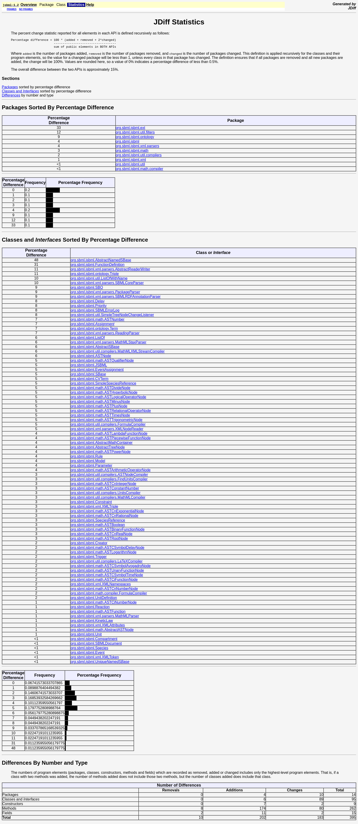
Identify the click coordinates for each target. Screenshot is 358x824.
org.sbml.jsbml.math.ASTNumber (97, 321)
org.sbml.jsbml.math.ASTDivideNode (100, 390)
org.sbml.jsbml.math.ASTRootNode (99, 540)
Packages (10, 89)
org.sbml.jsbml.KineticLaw (92, 623)
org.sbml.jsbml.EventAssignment (97, 372)
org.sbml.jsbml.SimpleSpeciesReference (103, 385)
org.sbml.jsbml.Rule (87, 458)
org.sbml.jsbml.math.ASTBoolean (98, 527)
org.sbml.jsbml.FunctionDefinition (97, 267)
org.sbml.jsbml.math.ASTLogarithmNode (103, 554)
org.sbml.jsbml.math (132, 152)
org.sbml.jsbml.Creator (89, 545)
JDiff (352, 8)
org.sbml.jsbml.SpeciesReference (98, 522)
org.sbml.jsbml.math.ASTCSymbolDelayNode (107, 550)
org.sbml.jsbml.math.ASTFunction (98, 613)
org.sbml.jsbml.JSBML (89, 367)
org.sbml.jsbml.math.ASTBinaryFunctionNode (108, 531)
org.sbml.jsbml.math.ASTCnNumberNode (104, 591)
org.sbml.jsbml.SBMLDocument (96, 645)
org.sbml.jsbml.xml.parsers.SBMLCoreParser (107, 285)
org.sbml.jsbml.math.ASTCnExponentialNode (107, 513)
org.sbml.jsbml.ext (130, 130)
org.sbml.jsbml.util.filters (135, 134)
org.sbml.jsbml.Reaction (90, 609)
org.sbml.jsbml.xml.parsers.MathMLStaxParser (108, 344)
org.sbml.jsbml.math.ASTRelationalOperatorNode (111, 413)
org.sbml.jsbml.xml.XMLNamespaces (101, 586)
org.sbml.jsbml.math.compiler (139, 171)
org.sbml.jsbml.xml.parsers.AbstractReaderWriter (110, 271)
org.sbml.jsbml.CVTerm (89, 381)
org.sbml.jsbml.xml (131, 162)
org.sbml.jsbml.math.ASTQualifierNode (102, 362)
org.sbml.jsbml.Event (88, 655)
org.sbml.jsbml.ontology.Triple (95, 276)
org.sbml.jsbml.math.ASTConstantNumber (105, 490)
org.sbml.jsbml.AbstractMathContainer (101, 445)
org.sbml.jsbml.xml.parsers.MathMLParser (105, 618)
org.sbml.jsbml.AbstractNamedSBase (101, 262)
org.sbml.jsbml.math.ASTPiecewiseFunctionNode (110, 440)
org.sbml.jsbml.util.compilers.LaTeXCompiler (106, 563)
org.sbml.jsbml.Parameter (91, 467)
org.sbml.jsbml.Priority (88, 308)
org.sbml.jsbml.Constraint (91, 504)
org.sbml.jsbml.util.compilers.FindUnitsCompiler (109, 481)
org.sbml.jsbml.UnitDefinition (94, 600)
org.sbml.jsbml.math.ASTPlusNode (99, 408)
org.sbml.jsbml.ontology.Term (94, 330)
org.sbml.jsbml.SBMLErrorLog (95, 312)
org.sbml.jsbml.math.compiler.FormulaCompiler (109, 595)
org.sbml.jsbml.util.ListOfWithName (99, 280)
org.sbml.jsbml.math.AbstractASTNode (102, 632)
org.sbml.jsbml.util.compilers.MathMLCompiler (108, 499)
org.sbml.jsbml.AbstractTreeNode (98, 449)
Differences (11, 97)
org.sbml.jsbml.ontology (135, 139)
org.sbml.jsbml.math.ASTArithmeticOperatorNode (110, 472)
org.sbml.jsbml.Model (88, 463)
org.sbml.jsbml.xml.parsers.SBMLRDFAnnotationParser (116, 299)
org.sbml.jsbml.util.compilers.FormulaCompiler (108, 426)
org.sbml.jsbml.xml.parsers (137, 148)
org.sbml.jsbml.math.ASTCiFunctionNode (104, 581)
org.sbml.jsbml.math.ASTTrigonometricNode (106, 422)
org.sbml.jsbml (127, 143)
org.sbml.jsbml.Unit (86, 636)
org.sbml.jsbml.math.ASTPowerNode (100, 454)
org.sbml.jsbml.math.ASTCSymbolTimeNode (107, 577)
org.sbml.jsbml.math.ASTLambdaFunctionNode (109, 435)
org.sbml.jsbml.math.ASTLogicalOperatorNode (108, 399)
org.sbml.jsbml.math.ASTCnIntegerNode (103, 486)
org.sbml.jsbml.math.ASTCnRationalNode (104, 518)
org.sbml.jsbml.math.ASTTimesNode (100, 417)
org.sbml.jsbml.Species (89, 650)
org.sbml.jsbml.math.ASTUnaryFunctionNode (107, 572)
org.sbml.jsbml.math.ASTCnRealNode (101, 536)
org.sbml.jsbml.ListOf (88, 340)
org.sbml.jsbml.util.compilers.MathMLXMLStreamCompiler (118, 353)
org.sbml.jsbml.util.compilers (139, 157)
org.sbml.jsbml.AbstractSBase (95, 349)
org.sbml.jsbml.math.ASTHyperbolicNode (104, 394)
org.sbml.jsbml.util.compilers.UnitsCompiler (105, 495)
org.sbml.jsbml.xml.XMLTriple (94, 508)
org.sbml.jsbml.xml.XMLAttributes (98, 627)
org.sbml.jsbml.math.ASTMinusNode (100, 403)
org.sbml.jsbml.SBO (87, 289)
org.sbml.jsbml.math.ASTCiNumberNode (104, 604)
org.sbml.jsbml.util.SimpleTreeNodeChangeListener (112, 317)
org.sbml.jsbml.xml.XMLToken (95, 659)
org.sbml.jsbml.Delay (87, 303)
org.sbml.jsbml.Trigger (89, 559)
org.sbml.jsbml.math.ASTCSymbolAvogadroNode (110, 568)
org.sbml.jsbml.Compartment (94, 641)
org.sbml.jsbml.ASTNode (91, 358)
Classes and (20, 93)
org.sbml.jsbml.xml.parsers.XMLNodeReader (107, 431)
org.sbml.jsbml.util (130, 166)
